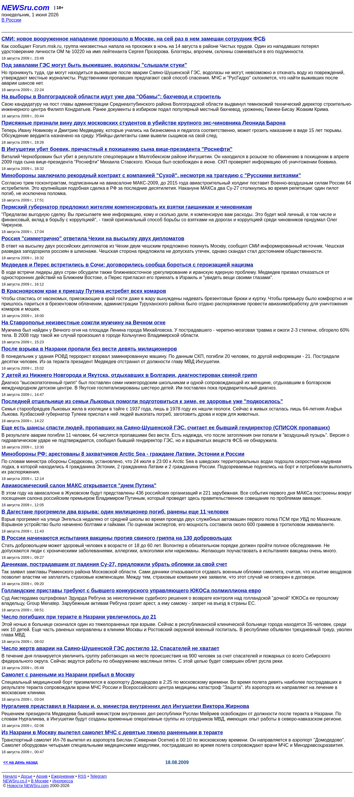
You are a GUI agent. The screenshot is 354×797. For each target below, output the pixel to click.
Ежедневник (62, 776)
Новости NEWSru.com (28, 785)
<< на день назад (20, 762)
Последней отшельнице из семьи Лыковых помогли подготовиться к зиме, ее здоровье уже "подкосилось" (142, 401)
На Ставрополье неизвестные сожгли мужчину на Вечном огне (83, 323)
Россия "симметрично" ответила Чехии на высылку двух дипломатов (92, 238)
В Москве (40, 781)
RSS (82, 776)
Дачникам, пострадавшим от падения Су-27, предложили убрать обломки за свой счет (114, 564)
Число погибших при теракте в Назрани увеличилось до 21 (78, 617)
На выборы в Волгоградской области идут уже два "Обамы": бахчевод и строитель (111, 97)
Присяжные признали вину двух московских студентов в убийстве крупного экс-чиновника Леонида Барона (143, 123)
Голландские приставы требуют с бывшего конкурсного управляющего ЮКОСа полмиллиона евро (131, 591)
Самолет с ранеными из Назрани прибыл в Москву (68, 675)
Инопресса (62, 781)
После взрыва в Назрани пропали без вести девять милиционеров (89, 349)
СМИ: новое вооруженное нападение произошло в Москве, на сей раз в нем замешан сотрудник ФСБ (133, 39)
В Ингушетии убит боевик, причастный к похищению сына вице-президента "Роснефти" (116, 149)
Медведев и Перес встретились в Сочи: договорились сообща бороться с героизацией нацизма (127, 265)
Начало (10, 776)
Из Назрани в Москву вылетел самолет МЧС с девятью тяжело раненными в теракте (112, 732)
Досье (26, 776)
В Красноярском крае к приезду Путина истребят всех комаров (83, 291)
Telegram (98, 776)
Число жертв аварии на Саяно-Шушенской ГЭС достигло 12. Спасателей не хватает (110, 648)
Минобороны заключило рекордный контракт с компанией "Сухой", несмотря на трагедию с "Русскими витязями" (151, 175)
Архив (42, 776)
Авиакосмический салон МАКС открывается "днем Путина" (78, 485)
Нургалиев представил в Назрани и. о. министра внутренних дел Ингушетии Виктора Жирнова (125, 706)
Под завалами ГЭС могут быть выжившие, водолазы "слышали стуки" (94, 65)
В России (11, 20)
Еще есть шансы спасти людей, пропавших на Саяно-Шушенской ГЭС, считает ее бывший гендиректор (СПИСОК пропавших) (165, 428)
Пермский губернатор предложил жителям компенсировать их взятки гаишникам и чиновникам (126, 207)
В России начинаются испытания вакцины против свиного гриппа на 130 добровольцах (116, 538)
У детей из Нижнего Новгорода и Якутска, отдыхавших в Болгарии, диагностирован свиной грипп (129, 375)
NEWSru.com (25, 7)
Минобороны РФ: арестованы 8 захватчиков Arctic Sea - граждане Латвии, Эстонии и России (122, 454)
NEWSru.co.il (15, 781)
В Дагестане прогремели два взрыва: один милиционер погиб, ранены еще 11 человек (115, 512)
